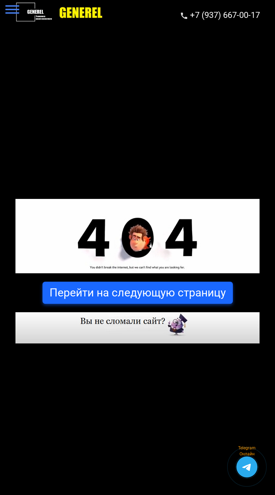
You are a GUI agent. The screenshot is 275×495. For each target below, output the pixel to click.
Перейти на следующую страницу (138, 292)
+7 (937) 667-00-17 (225, 15)
